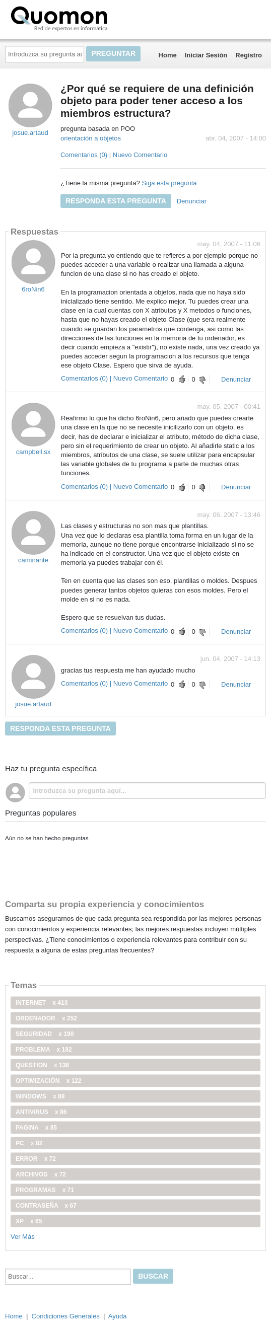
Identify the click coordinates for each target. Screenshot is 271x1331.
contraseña (46, 1205)
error (36, 1158)
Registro (248, 55)
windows (40, 1096)
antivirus (41, 1112)
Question (42, 1065)
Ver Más (23, 1236)
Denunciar (192, 201)
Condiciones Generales (66, 1316)
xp (29, 1221)
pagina (36, 1127)
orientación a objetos (90, 138)
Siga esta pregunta (169, 183)
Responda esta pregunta (115, 201)
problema (44, 1049)
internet (41, 1002)
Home (168, 55)
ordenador (46, 1018)
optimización (49, 1080)
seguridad (45, 1034)
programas (45, 1190)
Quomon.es (91, 17)
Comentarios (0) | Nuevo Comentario (113, 155)
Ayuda (117, 1316)
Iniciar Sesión (206, 55)
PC (29, 1143)
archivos (41, 1174)
